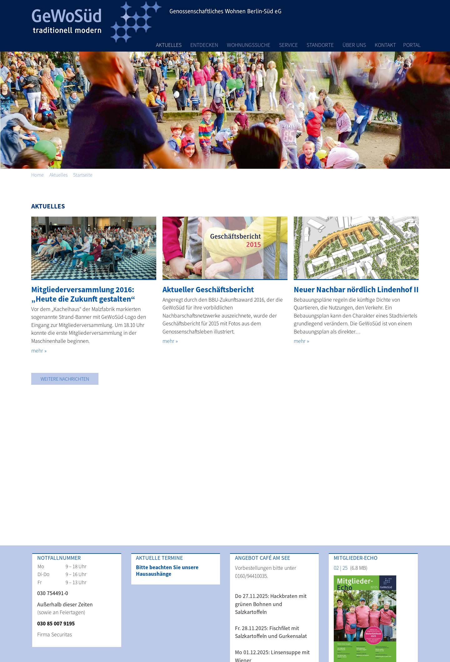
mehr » (39, 350)
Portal (412, 45)
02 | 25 (341, 567)
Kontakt (385, 45)
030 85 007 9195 (56, 623)
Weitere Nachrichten (65, 379)
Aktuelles (169, 45)
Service (288, 45)
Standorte (320, 45)
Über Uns (354, 45)
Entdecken (204, 45)
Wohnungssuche (248, 45)
